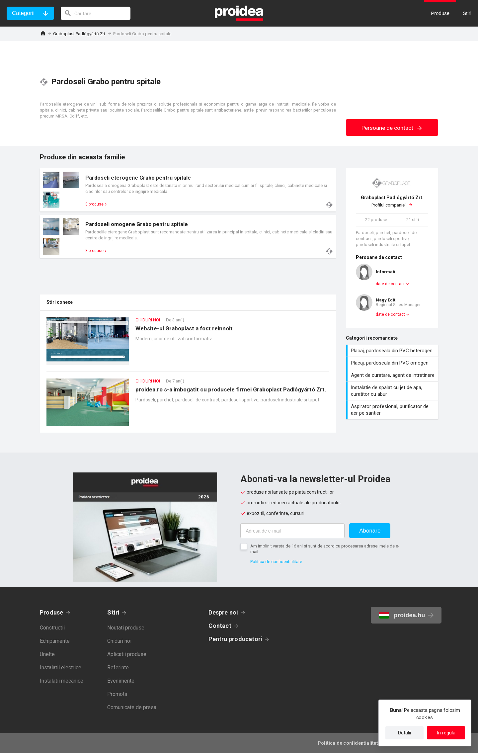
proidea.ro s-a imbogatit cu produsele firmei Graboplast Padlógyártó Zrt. (187, 405)
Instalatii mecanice (61, 681)
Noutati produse (125, 628)
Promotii (117, 694)
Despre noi (223, 612)
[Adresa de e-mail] (292, 530)
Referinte (118, 667)
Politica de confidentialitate (276, 561)
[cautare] (95, 13)
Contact (219, 625)
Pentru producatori (235, 638)
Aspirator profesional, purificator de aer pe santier (393, 409)
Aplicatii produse (126, 654)
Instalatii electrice (60, 667)
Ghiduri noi (119, 641)
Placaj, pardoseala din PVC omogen (393, 363)
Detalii (404, 733)
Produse (51, 612)
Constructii (52, 628)
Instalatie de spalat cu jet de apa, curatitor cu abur (393, 390)
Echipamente (55, 641)
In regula (446, 733)
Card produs (188, 189)
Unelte (47, 654)
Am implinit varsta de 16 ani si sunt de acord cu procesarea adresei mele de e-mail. (324, 549)
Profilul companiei (392, 201)
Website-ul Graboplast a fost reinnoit (187, 344)
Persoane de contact (392, 128)
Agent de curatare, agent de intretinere (393, 375)
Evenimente (120, 681)
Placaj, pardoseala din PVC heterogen (393, 351)
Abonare (369, 531)
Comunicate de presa (131, 707)
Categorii (23, 13)
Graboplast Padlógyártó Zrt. (79, 33)
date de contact (390, 284)
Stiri (113, 612)
